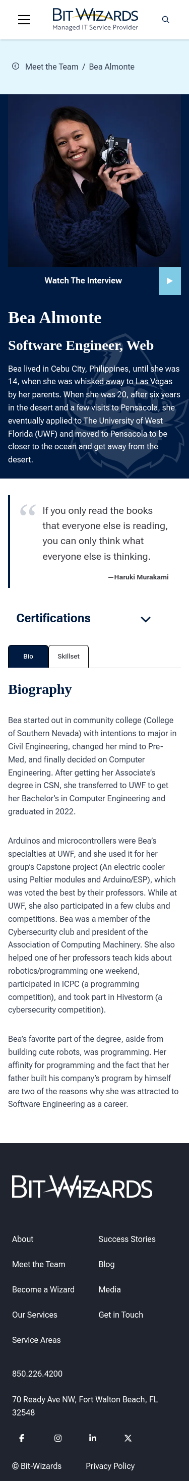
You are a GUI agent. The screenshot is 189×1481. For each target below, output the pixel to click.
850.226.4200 (37, 1373)
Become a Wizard (43, 1289)
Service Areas (36, 1340)
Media (110, 1289)
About (22, 1238)
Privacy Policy (110, 1466)
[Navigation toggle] (24, 20)
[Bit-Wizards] (95, 19)
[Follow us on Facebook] (23, 1439)
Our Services (34, 1315)
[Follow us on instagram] (58, 1439)
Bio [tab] (28, 656)
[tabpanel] (94, 895)
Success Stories (127, 1238)
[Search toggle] (166, 20)
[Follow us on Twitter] (128, 1439)
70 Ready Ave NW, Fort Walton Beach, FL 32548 (85, 1406)
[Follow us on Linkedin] (93, 1439)
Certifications (84, 618)
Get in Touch (121, 1315)
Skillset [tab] (68, 656)
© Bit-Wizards (36, 1466)
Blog (107, 1264)
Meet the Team (45, 66)
